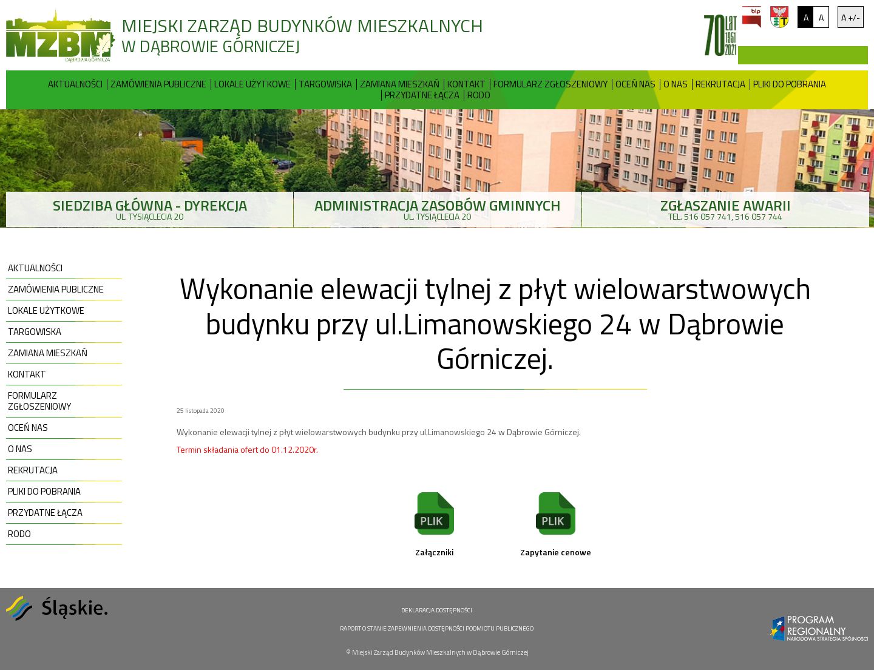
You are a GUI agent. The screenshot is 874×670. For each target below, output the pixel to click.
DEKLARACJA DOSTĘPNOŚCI (436, 610)
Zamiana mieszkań (399, 84)
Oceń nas (635, 84)
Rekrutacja (720, 84)
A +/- (850, 17)
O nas (675, 84)
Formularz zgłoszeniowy (550, 84)
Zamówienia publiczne (158, 84)
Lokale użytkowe (252, 84)
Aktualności (75, 84)
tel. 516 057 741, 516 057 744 (725, 208)
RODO (478, 95)
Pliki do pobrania (789, 84)
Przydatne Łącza (422, 95)
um (779, 17)
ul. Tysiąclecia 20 (149, 208)
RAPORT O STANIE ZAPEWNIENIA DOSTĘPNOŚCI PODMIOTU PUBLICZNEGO (437, 628)
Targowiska (325, 84)
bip (751, 17)
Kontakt (466, 84)
